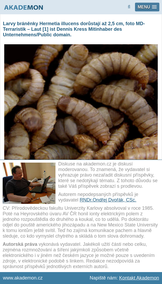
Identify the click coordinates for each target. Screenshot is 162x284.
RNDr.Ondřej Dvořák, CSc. (108, 200)
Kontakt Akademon (139, 278)
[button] (147, 7)
